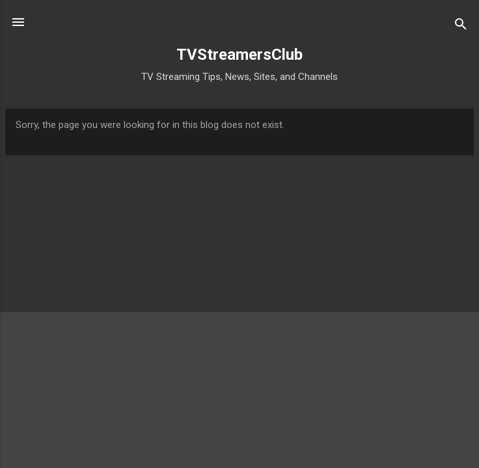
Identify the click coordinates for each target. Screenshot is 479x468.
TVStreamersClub (239, 55)
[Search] (461, 26)
